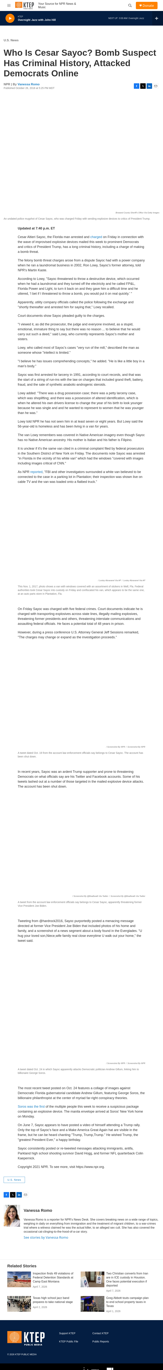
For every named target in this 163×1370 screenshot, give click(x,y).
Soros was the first (31, 1106)
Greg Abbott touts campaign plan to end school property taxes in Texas (127, 1302)
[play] (10, 18)
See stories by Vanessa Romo (46, 1237)
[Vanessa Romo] (12, 1216)
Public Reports (100, 1341)
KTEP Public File (68, 1341)
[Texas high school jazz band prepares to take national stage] (19, 1304)
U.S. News (11, 40)
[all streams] (157, 18)
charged (96, 237)
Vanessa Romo (29, 84)
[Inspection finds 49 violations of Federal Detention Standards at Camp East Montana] (19, 1279)
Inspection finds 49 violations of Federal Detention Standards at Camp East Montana (53, 1277)
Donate (148, 5)
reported (36, 472)
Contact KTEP (100, 1333)
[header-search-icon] (130, 5)
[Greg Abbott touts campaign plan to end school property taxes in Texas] (92, 1304)
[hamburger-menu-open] (8, 5)
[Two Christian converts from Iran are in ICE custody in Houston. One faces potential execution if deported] (92, 1279)
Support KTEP (67, 1333)
